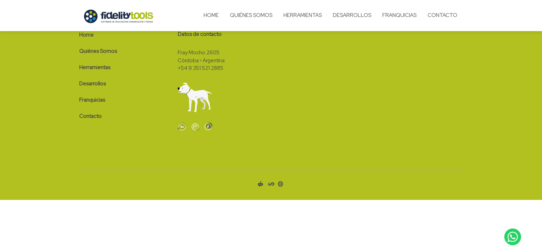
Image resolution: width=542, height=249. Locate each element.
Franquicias (399, 15)
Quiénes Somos (251, 15)
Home (211, 15)
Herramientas (302, 15)
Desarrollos (352, 15)
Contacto (442, 15)
